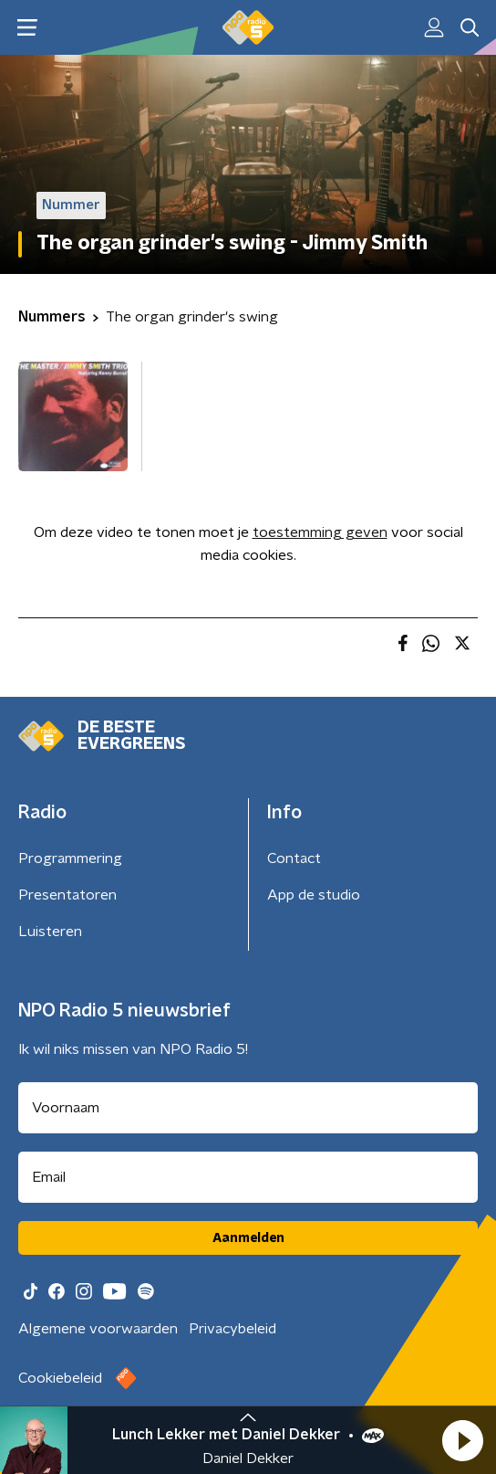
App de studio (313, 895)
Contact (294, 858)
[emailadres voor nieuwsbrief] (248, 1177)
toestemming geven (320, 532)
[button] (462, 1440)
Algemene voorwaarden (98, 1328)
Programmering (70, 858)
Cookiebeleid (60, 1378)
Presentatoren (67, 895)
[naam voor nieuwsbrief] (248, 1107)
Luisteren (50, 931)
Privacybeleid (232, 1328)
